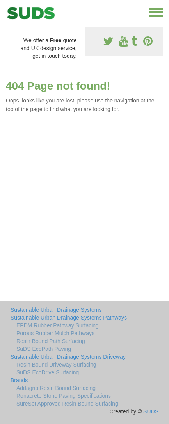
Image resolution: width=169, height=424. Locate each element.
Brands (19, 380)
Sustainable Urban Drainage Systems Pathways (69, 317)
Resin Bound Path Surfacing (50, 341)
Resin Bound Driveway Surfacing (56, 364)
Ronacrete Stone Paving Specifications (63, 396)
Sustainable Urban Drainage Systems (56, 310)
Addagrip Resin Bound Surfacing (56, 388)
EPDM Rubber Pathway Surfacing (57, 325)
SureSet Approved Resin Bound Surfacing (67, 404)
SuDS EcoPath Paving (43, 349)
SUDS (150, 411)
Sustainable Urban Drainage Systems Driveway (68, 357)
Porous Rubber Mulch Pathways (55, 333)
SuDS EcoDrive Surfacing (47, 372)
